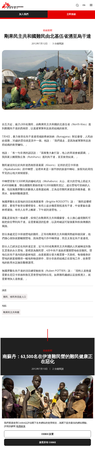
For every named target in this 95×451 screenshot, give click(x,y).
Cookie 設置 (47, 434)
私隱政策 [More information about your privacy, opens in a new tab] (20, 426)
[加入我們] (24, 14)
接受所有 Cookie (47, 442)
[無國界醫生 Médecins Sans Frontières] (12, 5)
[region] (47, 434)
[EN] (84, 5)
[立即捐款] (71, 14)
